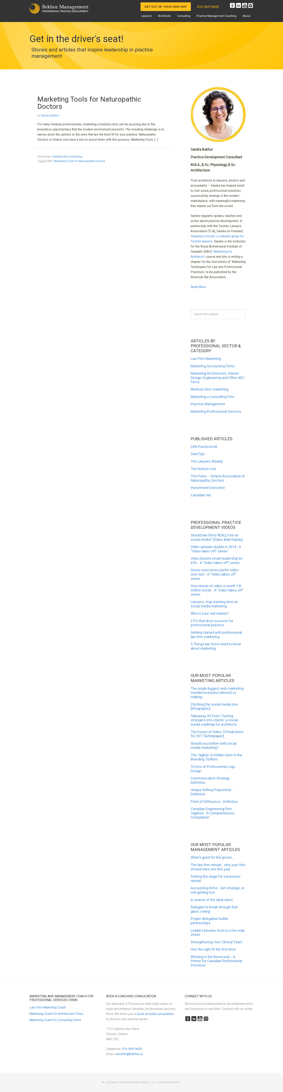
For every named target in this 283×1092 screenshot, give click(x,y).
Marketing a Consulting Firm (212, 397)
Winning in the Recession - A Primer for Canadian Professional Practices (216, 961)
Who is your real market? (210, 613)
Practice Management (208, 404)
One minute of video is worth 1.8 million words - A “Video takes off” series (217, 590)
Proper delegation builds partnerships (209, 921)
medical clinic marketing (67, 156)
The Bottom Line (203, 469)
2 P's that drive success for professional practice (212, 623)
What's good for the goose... (212, 857)
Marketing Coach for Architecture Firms (56, 1014)
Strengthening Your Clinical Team (216, 942)
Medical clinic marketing (209, 389)
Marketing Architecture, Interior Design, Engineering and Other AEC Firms (217, 377)
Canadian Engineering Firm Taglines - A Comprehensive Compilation (212, 813)
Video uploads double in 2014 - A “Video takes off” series (216, 549)
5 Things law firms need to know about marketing (216, 646)
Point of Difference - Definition (214, 802)
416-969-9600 (208, 7)
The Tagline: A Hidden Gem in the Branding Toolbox (216, 757)
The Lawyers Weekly (207, 461)
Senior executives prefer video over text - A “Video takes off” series (214, 574)
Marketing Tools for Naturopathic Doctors (89, 102)
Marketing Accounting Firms (212, 366)
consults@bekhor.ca (128, 1054)
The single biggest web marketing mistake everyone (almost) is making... (217, 692)
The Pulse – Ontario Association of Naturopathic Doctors (218, 478)
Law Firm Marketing (206, 359)
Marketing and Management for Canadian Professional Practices (58, 9)
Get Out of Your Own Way (165, 6)
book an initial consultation (155, 1014)
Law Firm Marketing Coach (47, 1007)
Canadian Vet (201, 495)
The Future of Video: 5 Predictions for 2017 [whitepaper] (217, 734)
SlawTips (198, 454)
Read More (198, 287)
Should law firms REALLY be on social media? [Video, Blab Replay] (217, 537)
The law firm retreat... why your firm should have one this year (218, 867)
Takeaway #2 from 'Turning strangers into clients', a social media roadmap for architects (214, 720)
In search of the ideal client (212, 900)
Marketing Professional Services (216, 411)
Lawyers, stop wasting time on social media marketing (214, 604)
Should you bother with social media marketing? (213, 745)
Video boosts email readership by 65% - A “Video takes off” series (217, 560)
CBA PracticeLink (204, 447)
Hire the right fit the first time (213, 949)
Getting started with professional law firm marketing (216, 634)
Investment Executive (208, 488)
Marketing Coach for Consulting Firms (55, 1020)
